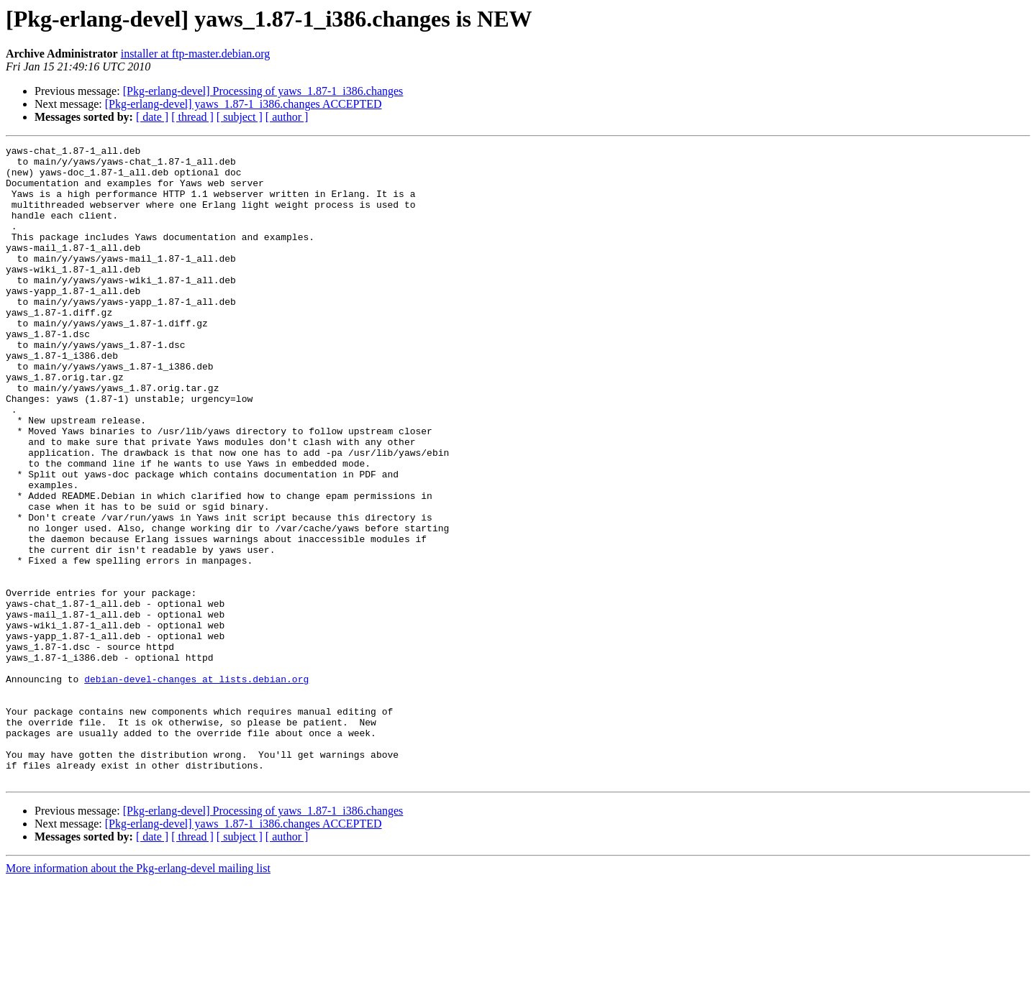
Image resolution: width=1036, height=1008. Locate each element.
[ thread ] (192, 117)
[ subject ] (240, 117)
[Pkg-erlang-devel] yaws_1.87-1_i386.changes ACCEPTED (243, 104)
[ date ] (152, 117)
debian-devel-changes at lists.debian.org (196, 786)
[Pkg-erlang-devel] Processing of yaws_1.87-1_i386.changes (263, 91)
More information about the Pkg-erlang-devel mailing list (138, 995)
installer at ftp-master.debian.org (196, 53)
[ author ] (287, 117)
